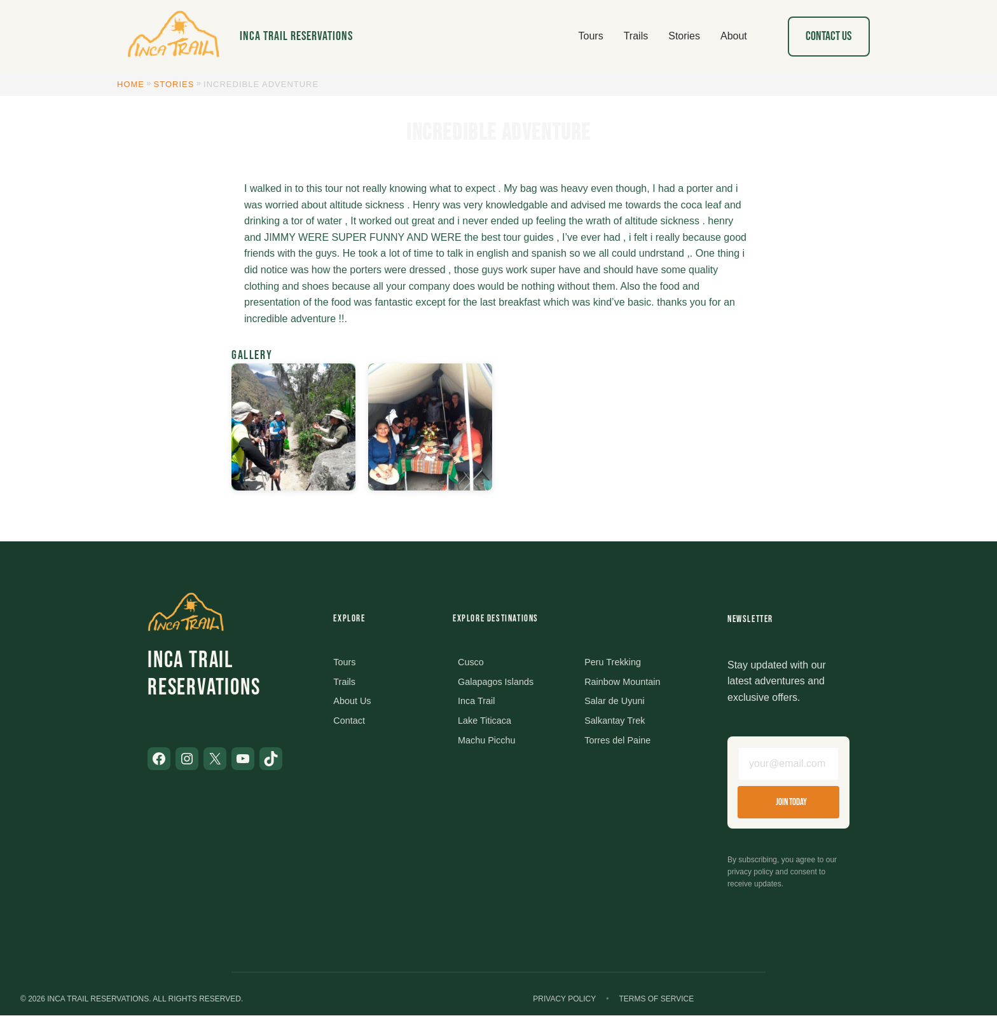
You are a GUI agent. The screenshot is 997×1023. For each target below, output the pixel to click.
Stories (174, 84)
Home (130, 84)
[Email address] (788, 767)
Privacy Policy (564, 1006)
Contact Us (828, 36)
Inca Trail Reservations (296, 36)
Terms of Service (656, 1006)
